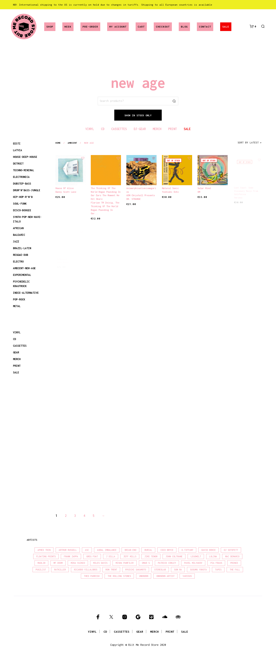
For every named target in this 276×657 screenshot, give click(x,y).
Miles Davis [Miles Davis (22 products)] (100, 563)
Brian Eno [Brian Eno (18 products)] (130, 550)
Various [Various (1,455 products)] (187, 576)
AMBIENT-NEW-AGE (24, 268)
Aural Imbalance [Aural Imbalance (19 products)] (106, 550)
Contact (205, 26)
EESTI (16, 143)
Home (58, 142)
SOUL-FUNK (20, 203)
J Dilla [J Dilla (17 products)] (110, 556)
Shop (49, 26)
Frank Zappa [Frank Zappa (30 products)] (71, 556)
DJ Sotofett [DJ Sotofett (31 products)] (231, 550)
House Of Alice (64, 188)
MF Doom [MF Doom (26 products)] (58, 563)
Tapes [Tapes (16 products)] (218, 569)
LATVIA (17, 150)
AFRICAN (18, 228)
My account (118, 26)
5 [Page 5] (93, 515)
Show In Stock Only (138, 115)
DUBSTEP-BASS (22, 183)
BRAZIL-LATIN (22, 248)
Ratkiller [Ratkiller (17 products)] (60, 569)
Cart (141, 26)
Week (67, 26)
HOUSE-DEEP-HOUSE (25, 156)
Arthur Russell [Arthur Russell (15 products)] (68, 550)
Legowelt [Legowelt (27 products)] (196, 556)
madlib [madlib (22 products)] (41, 563)
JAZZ (16, 241)
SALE (225, 26)
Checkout (163, 26)
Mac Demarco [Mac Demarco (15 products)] (232, 556)
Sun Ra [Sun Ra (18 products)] (178, 569)
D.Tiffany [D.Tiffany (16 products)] (187, 550)
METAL (16, 306)
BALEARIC (19, 234)
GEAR (16, 352)
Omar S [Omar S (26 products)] (146, 563)
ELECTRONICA (21, 177)
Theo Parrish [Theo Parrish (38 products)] (91, 576)
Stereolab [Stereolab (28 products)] (160, 569)
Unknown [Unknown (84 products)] (143, 576)
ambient (72, 142)
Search (174, 101)
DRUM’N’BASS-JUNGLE (26, 190)
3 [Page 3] (75, 515)
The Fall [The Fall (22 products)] (235, 569)
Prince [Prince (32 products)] (234, 563)
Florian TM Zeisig (102, 202)
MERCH (16, 359)
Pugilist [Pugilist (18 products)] (41, 569)
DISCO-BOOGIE (22, 210)
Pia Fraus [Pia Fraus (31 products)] (216, 563)
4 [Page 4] (84, 515)
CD (14, 339)
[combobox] (250, 144)
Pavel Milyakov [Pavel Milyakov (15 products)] (193, 563)
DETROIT (18, 163)
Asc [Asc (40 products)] (87, 550)
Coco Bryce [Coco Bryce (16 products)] (166, 550)
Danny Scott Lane (65, 192)
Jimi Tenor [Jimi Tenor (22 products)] (150, 556)
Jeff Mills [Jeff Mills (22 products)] (129, 556)
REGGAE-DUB (20, 254)
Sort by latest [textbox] (248, 142)
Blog (184, 26)
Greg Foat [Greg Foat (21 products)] (92, 556)
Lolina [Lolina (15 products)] (213, 556)
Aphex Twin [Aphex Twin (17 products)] (44, 550)
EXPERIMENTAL (22, 274)
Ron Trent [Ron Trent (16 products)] (111, 569)
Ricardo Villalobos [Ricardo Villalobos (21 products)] (85, 569)
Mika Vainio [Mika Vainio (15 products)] (78, 563)
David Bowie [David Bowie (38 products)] (208, 550)
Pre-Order (90, 26)
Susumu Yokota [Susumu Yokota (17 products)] (198, 569)
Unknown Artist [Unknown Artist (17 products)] (165, 576)
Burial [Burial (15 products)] (148, 550)
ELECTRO (18, 261)
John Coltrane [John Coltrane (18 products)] (174, 556)
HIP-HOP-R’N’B (23, 197)
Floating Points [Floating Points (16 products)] (46, 556)
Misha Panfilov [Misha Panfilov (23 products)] (125, 563)
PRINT (16, 365)
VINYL (16, 332)
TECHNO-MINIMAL (23, 170)
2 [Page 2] (66, 515)
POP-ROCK (19, 299)
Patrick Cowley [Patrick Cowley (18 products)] (167, 563)
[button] (253, 26)
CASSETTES (20, 345)
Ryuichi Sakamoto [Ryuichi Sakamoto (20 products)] (135, 569)
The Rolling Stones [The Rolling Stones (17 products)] (119, 576)
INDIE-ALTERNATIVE (26, 292)
